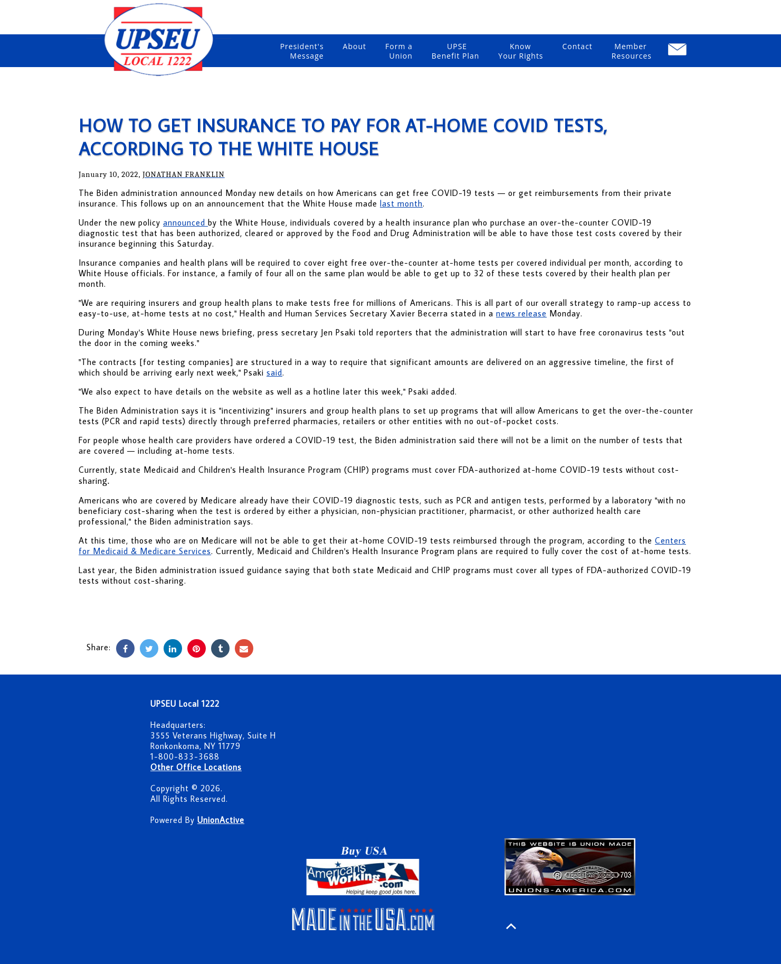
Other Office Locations (196, 767)
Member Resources (632, 51)
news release (521, 313)
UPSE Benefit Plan (456, 51)
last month (401, 203)
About (354, 51)
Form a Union (399, 51)
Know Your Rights (520, 51)
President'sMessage (302, 51)
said (274, 372)
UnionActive (220, 820)
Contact (578, 51)
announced (185, 222)
